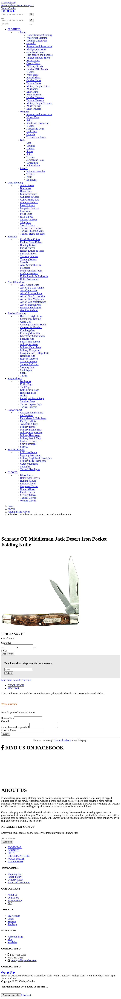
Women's (24, 111)
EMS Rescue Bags (29, 390)
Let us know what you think (15, 728)
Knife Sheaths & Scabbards (34, 276)
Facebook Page (15, 937)
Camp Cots (26, 321)
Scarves (24, 446)
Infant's (24, 168)
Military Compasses (30, 350)
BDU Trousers (33, 108)
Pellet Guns (26, 213)
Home (4, 5)
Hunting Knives (28, 245)
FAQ (10, 904)
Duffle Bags (26, 384)
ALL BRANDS (15, 862)
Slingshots (25, 222)
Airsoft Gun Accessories (32, 296)
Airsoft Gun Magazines (32, 299)
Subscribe (7, 843)
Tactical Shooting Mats (31, 231)
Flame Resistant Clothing (39, 35)
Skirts (29, 120)
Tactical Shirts (33, 83)
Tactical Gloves (28, 497)
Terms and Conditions (19, 883)
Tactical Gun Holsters (31, 228)
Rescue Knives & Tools (32, 250)
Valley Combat (8, 8)
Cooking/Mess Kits (30, 333)
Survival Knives (28, 253)
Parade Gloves (27, 492)
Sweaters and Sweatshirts (39, 46)
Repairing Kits (27, 355)
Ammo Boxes (27, 185)
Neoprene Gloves (29, 486)
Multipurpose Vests (36, 49)
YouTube (12, 943)
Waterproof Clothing (36, 37)
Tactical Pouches (28, 407)
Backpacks (25, 381)
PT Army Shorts (34, 66)
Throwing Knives (29, 256)
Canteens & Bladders (31, 327)
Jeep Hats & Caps (29, 424)
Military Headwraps (30, 435)
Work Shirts (32, 74)
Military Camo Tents (30, 347)
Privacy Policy (15, 901)
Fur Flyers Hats (28, 421)
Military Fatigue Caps (31, 432)
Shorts (29, 151)
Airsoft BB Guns (28, 290)
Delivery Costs (15, 880)
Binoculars (25, 188)
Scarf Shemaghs (28, 443)
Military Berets (27, 426)
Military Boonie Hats (31, 429)
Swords (24, 262)
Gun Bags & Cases (29, 196)
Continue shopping (11, 996)
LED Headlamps (28, 452)
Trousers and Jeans (36, 137)
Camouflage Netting (30, 319)
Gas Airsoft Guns (29, 310)
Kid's (22, 140)
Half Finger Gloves (30, 478)
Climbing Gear (27, 330)
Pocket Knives (27, 248)
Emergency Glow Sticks (32, 336)
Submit (9, 673)
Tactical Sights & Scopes (32, 233)
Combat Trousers (35, 97)
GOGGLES (13, 851)
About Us (12, 895)
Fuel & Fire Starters (30, 341)
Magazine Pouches (29, 208)
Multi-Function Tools (31, 270)
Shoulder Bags (27, 401)
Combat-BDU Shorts (37, 69)
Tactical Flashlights (30, 469)
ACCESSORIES (16, 859)
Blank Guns (26, 191)
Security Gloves (28, 495)
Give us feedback (62, 741)
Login (4, 2)
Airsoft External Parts (31, 293)
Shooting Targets (28, 219)
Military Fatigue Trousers (39, 103)
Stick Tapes (26, 370)
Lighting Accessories (30, 455)
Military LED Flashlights (33, 461)
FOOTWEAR (15, 848)
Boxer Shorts (33, 60)
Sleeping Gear (27, 367)
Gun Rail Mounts (29, 202)
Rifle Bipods (26, 216)
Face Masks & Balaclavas (33, 418)
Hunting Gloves (28, 480)
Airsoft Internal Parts (30, 304)
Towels (23, 375)
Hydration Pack (28, 392)
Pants (29, 177)
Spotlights (25, 466)
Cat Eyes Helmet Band (31, 412)
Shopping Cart (15, 875)
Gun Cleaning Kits (29, 199)
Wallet (23, 395)
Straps (23, 372)
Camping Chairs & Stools (33, 324)
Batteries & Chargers (30, 307)
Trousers (30, 157)
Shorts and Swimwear (37, 123)
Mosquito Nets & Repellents (34, 353)
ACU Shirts (32, 89)
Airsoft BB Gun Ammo (32, 287)
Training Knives (28, 259)
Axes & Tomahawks (30, 265)
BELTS (11, 854)
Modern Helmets (28, 441)
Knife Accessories (29, 279)
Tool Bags (25, 387)
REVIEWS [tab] (13, 688)
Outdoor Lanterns (29, 463)
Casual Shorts (33, 63)
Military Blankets (29, 344)
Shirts (29, 154)
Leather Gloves (28, 483)
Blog (10, 940)
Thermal (30, 145)
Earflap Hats (26, 415)
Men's (23, 32)
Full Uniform (33, 165)
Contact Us (21, 5)
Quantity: (6, 643)
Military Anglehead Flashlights (36, 458)
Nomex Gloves (27, 489)
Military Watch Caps (30, 438)
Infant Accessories (35, 171)
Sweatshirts (32, 162)
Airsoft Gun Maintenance (33, 302)
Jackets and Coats (35, 52)
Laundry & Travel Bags (32, 398)
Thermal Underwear (36, 40)
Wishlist (11, 5)
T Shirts (30, 72)
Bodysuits (31, 179)
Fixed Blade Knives (30, 239)
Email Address (8, 731)
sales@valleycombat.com (24, 961)
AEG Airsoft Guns (29, 284)
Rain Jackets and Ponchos (39, 54)
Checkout (26, 996)
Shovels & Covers (29, 364)
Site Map (12, 925)
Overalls (30, 134)
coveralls (31, 43)
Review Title (7, 718)
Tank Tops (31, 131)
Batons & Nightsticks (31, 316)
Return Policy (14, 877)
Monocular (25, 211)
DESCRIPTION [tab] (16, 685)
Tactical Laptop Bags (31, 404)
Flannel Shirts (33, 77)
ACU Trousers (33, 106)
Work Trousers (33, 94)
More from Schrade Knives (16, 680)
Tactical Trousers (35, 100)
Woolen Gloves (28, 500)
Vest (28, 142)
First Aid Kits (27, 338)
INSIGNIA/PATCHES (19, 856)
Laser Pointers (27, 205)
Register (11, 2)
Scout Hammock (28, 361)
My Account (14, 916)
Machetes (25, 267)
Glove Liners (26, 475)
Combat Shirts (33, 80)
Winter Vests (32, 117)
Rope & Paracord (29, 358)
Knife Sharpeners (29, 273)
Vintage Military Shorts (38, 57)
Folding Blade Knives (31, 242)
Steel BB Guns (27, 225)
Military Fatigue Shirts (37, 86)
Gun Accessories (28, 194)
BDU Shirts (32, 91)
